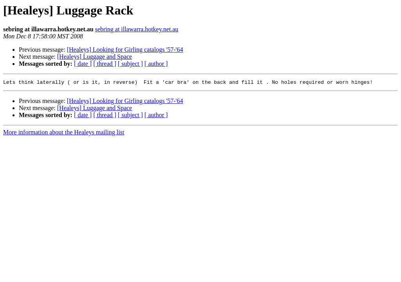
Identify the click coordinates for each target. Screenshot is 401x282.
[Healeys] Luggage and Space (94, 56)
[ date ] (83, 63)
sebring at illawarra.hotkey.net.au (137, 29)
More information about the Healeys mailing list (63, 133)
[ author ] (156, 63)
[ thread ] (104, 63)
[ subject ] (130, 63)
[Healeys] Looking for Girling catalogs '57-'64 (125, 49)
